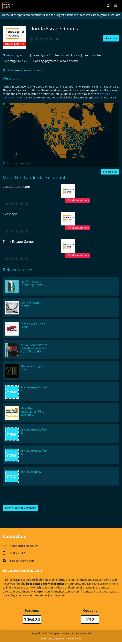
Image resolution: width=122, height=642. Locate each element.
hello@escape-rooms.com (24, 545)
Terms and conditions (52, 638)
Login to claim (110, 171)
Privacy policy (74, 638)
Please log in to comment (20, 508)
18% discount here (77, 200)
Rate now (111, 38)
